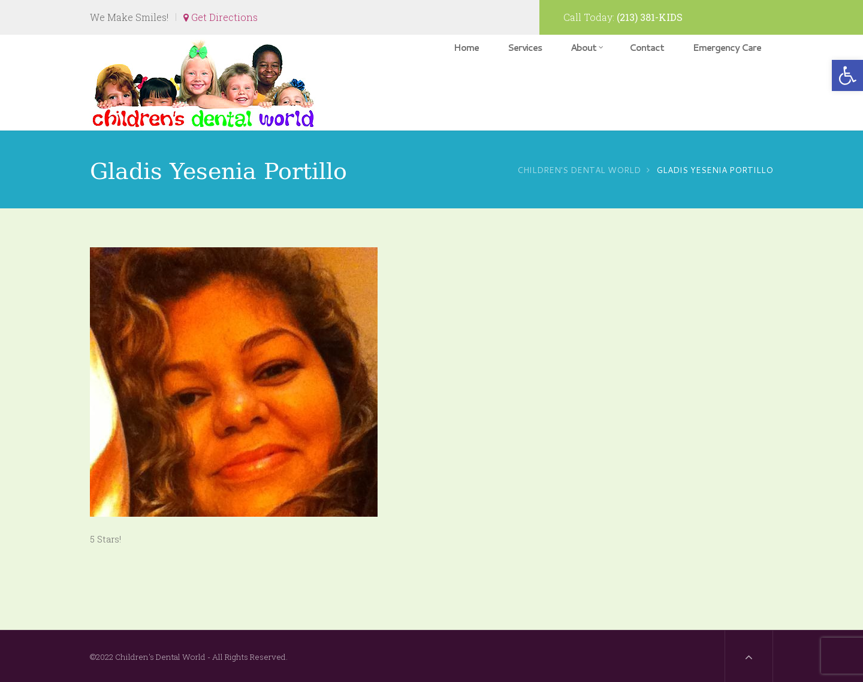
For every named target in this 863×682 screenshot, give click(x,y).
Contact (646, 47)
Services (525, 47)
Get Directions (220, 17)
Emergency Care (727, 47)
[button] (847, 75)
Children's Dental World (579, 170)
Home (466, 47)
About (587, 47)
